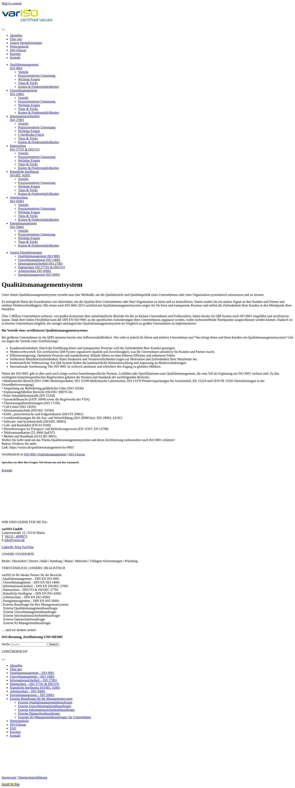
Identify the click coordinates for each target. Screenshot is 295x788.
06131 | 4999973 (16, 536)
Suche (6, 644)
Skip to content (12, 3)
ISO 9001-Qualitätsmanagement (45, 454)
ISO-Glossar (77, 454)
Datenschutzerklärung (32, 777)
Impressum (9, 777)
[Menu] (3, 29)
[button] (10, 784)
